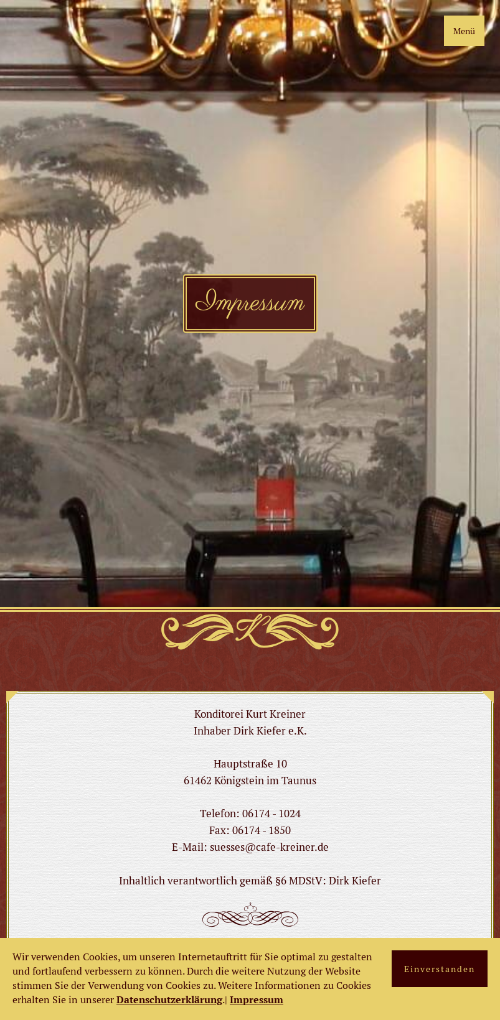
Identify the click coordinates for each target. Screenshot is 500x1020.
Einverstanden (439, 969)
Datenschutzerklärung (169, 999)
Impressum (256, 999)
